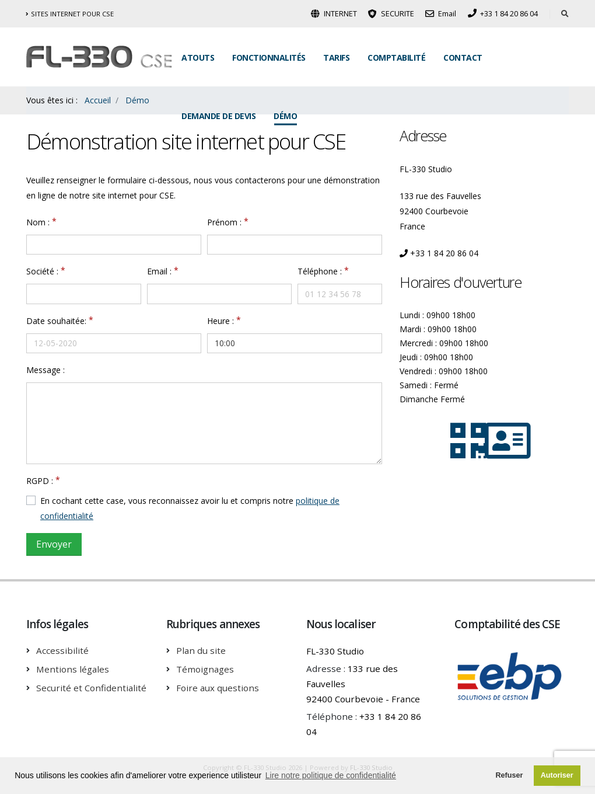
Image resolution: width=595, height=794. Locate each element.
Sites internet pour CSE (70, 13)
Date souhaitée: (56, 320)
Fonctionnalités (269, 57)
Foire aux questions (217, 688)
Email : (159, 271)
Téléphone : (320, 271)
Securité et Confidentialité (91, 688)
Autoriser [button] (557, 775)
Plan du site (201, 650)
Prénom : (224, 222)
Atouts (197, 57)
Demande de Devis (218, 115)
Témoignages (205, 669)
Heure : (220, 320)
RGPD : (39, 480)
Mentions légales (72, 669)
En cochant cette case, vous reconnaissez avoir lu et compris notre (190, 508)
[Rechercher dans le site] (565, 14)
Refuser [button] (509, 775)
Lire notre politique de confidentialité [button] (330, 775)
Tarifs (336, 57)
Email (440, 14)
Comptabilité (396, 57)
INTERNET (334, 14)
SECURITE (391, 14)
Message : (45, 369)
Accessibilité (62, 650)
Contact (462, 57)
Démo (285, 115)
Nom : (38, 222)
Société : (42, 271)
